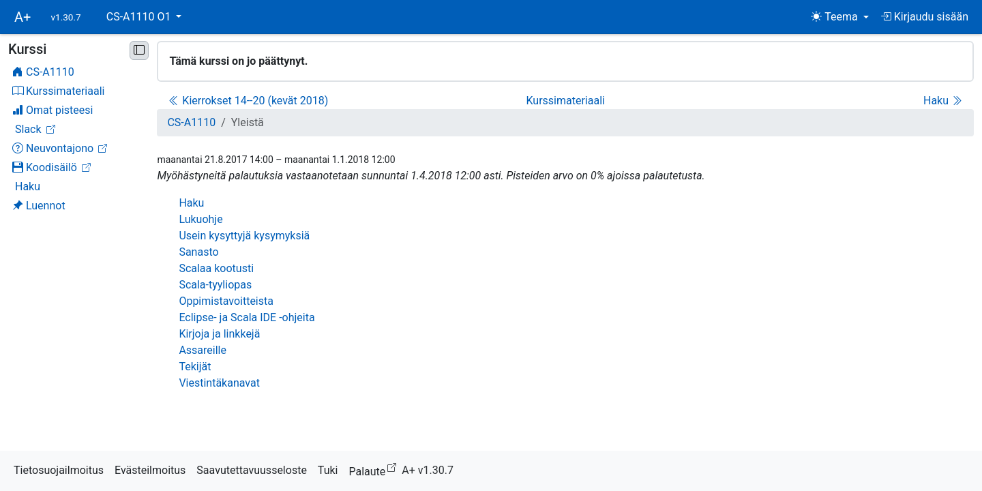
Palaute (375, 469)
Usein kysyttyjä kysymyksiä (244, 235)
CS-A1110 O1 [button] (140, 16)
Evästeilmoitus (150, 470)
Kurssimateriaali (565, 100)
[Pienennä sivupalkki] (139, 50)
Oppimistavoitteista (226, 301)
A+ (22, 17)
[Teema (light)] (840, 17)
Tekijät (195, 366)
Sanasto (198, 252)
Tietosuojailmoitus (59, 470)
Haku (942, 100)
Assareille (202, 350)
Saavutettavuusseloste (251, 470)
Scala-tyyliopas (215, 284)
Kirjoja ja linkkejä (219, 333)
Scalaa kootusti (216, 268)
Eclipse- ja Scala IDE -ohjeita (246, 317)
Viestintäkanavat (219, 382)
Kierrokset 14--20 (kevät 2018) (248, 100)
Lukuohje (200, 219)
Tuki (328, 470)
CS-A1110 (191, 122)
